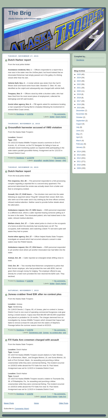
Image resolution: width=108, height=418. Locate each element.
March (79, 141)
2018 (79, 98)
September (80, 121)
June (78, 131)
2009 (79, 168)
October (79, 117)
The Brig (19, 13)
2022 (79, 84)
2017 (79, 101)
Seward (58, 160)
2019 (79, 94)
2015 (79, 108)
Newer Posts (9, 403)
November (80, 114)
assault (43, 397)
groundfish (38, 160)
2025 (79, 74)
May (78, 134)
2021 (79, 88)
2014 (79, 152)
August (79, 124)
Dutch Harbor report (19, 60)
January (79, 147)
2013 (79, 155)
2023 (79, 81)
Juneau (46, 333)
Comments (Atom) (22, 409)
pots (64, 333)
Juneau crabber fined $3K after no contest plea (34, 294)
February (80, 144)
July (78, 127)
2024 (79, 78)
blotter (52, 117)
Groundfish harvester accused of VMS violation (35, 127)
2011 (79, 161)
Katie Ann (62, 397)
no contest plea (56, 333)
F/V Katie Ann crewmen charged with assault (33, 340)
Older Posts (63, 403)
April (78, 137)
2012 (79, 158)
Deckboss (80, 60)
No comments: (60, 114)
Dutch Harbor (61, 117)
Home (36, 403)
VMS (64, 160)
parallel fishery (48, 160)
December (80, 111)
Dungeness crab (35, 333)
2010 (79, 165)
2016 (79, 104)
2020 (79, 91)
